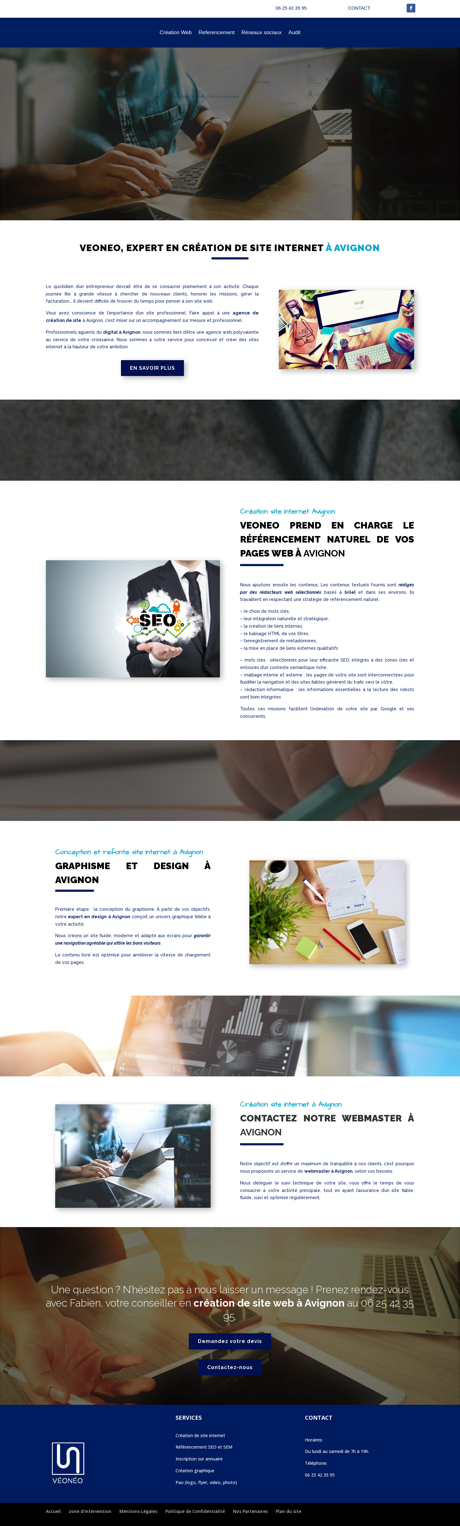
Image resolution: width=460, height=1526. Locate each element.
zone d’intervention (90, 1511)
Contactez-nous (230, 1367)
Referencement (216, 32)
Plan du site (288, 1511)
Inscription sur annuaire (199, 1459)
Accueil (53, 1511)
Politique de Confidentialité (195, 1511)
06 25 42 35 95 (320, 1475)
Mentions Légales (138, 1511)
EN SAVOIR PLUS (152, 368)
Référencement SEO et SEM (204, 1447)
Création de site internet (200, 1435)
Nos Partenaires (250, 1511)
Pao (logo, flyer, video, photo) (206, 1482)
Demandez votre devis (230, 1341)
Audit (294, 32)
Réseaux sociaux (261, 32)
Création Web (175, 32)
